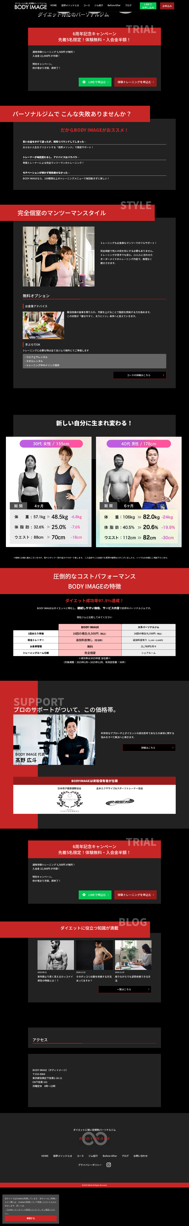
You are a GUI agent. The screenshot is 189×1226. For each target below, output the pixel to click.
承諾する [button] (31, 1218)
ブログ (128, 5)
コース (86, 5)
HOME (53, 5)
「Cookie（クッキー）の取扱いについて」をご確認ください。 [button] (30, 1211)
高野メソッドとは (70, 5)
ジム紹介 (98, 5)
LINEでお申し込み (148, 6)
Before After (114, 5)
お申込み (167, 6)
